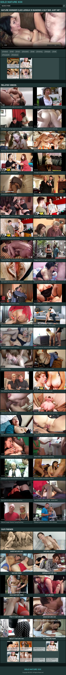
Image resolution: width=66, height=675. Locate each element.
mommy (40, 51)
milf (12, 51)
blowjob (48, 51)
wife (55, 51)
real (33, 51)
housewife (6, 55)
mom (18, 51)
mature (6, 51)
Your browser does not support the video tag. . (33, 30)
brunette (26, 51)
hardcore (15, 55)
